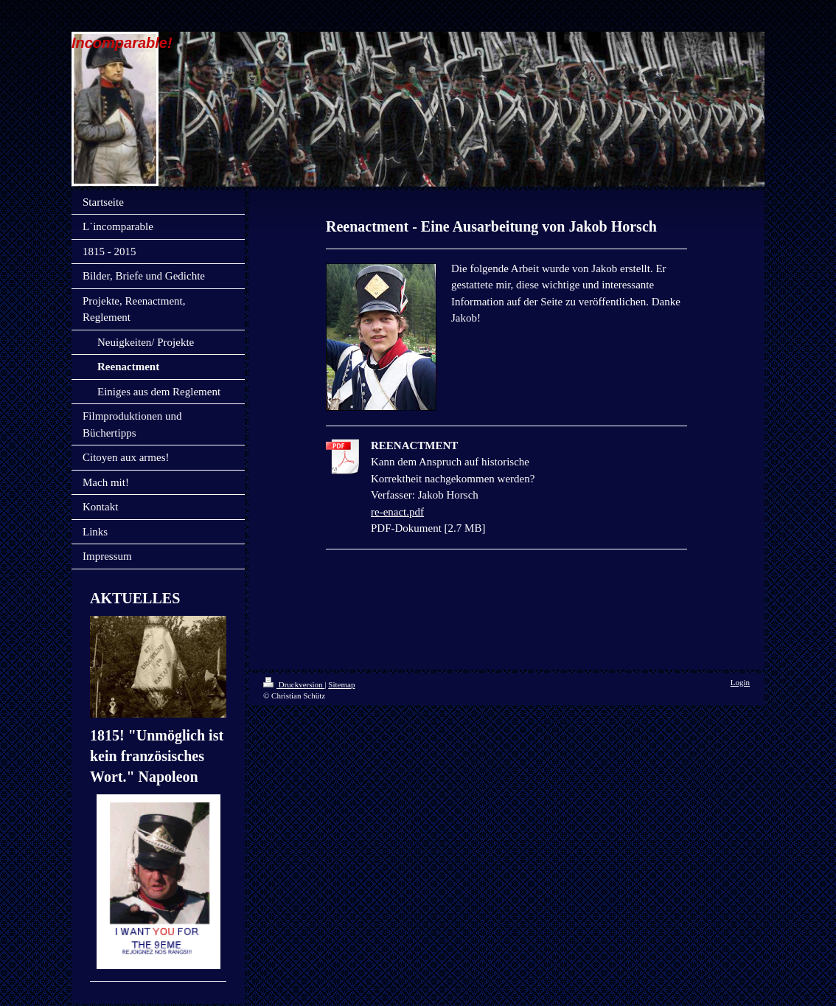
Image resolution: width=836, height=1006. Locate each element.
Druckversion (293, 684)
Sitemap (341, 684)
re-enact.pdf (397, 512)
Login (740, 682)
